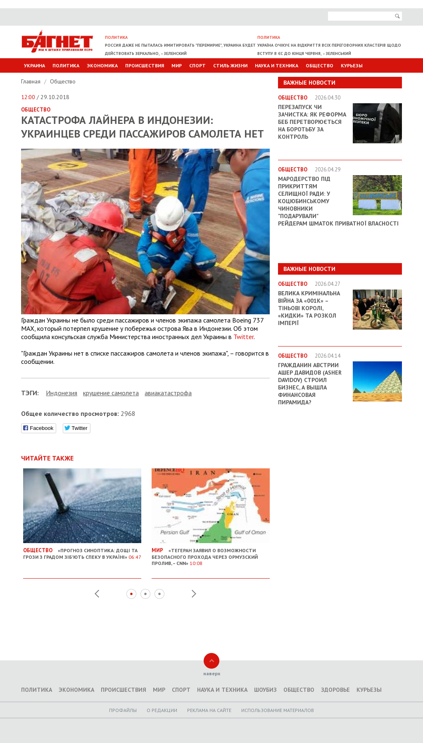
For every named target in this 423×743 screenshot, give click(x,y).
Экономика (102, 65)
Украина (34, 65)
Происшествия (144, 65)
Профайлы (123, 710)
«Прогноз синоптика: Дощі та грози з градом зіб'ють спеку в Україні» (82, 550)
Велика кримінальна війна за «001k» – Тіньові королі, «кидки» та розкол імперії (309, 308)
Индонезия (61, 393)
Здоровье (335, 689)
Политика (65, 65)
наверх (211, 673)
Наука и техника (276, 65)
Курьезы (352, 65)
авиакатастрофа (168, 393)
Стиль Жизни (230, 65)
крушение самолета (111, 393)
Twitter (243, 336)
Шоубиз (265, 689)
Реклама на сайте (209, 710)
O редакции (162, 710)
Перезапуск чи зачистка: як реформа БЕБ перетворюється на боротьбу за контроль (312, 121)
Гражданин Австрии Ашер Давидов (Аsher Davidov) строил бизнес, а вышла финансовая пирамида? (310, 383)
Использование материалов (277, 710)
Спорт (197, 65)
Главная (31, 81)
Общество (319, 65)
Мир (176, 65)
